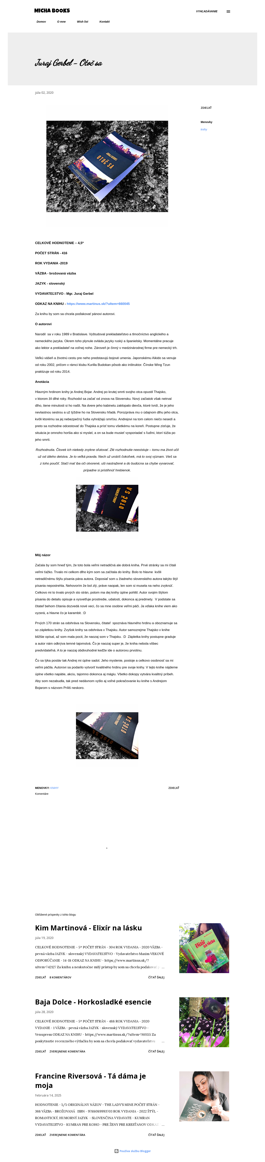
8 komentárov (60, 977)
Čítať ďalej (156, 977)
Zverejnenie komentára (67, 1051)
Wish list (80, 21)
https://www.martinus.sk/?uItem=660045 (98, 304)
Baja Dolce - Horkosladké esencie (93, 1002)
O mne (59, 21)
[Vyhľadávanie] (206, 11)
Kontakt (102, 21)
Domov (38, 21)
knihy (204, 129)
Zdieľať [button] (206, 108)
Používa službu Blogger (132, 1151)
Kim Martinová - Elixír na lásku (88, 928)
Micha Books (52, 11)
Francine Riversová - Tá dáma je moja (90, 1080)
